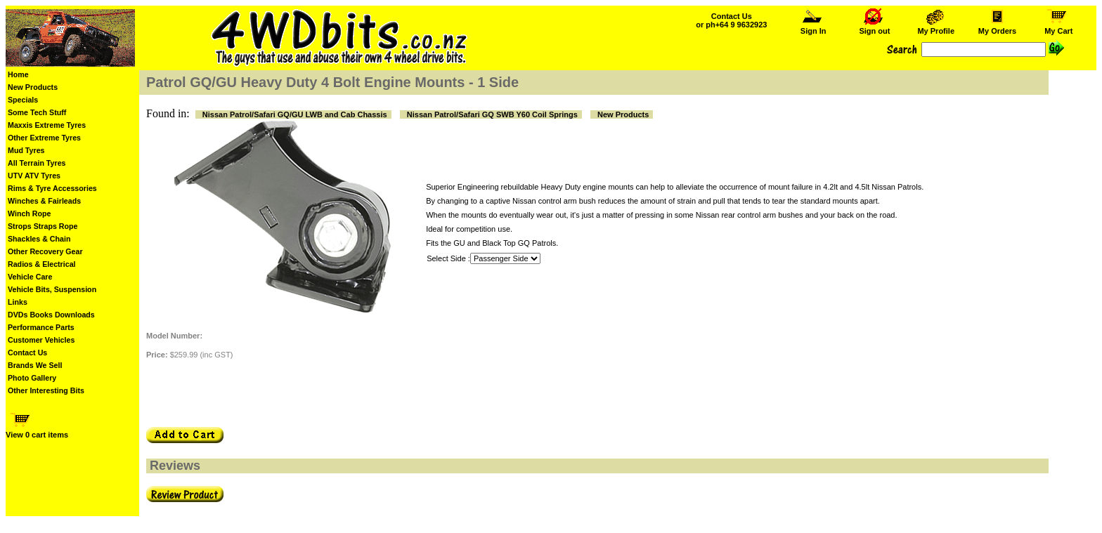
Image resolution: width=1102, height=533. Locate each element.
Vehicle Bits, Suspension (52, 289)
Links (17, 302)
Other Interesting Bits (46, 390)
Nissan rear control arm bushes (749, 215)
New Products (33, 87)
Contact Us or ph (731, 20)
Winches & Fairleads (44, 201)
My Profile (936, 27)
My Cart (1058, 27)
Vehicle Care (30, 276)
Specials (23, 100)
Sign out (874, 27)
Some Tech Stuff (37, 112)
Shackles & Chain (39, 239)
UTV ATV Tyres (34, 175)
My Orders (997, 27)
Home (18, 74)
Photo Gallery (32, 378)
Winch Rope (29, 213)
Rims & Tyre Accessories (52, 188)
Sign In (813, 27)
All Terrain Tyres (37, 163)
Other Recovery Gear (45, 251)
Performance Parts (41, 327)
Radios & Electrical (42, 264)
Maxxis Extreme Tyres (47, 125)
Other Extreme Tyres (44, 137)
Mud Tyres (26, 150)
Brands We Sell (35, 365)
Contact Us (27, 352)
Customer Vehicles (41, 340)
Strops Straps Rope (42, 226)
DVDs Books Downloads (51, 314)
